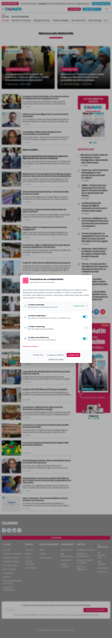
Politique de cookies (56, 359)
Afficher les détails (30, 346)
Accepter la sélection (55, 355)
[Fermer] (88, 279)
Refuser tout (38, 355)
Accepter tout (73, 355)
